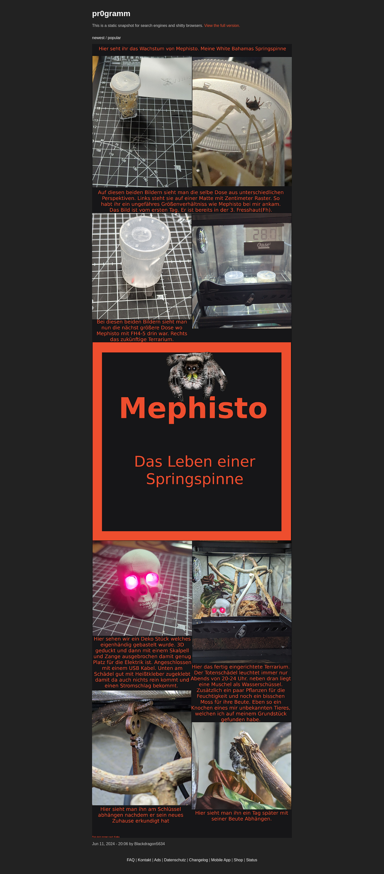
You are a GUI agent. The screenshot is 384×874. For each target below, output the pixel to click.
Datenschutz (175, 860)
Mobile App (220, 860)
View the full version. (222, 25)
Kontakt (144, 860)
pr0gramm (111, 13)
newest (98, 38)
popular (114, 38)
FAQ (131, 860)
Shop (238, 860)
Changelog (198, 860)
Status (251, 860)
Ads (157, 860)
